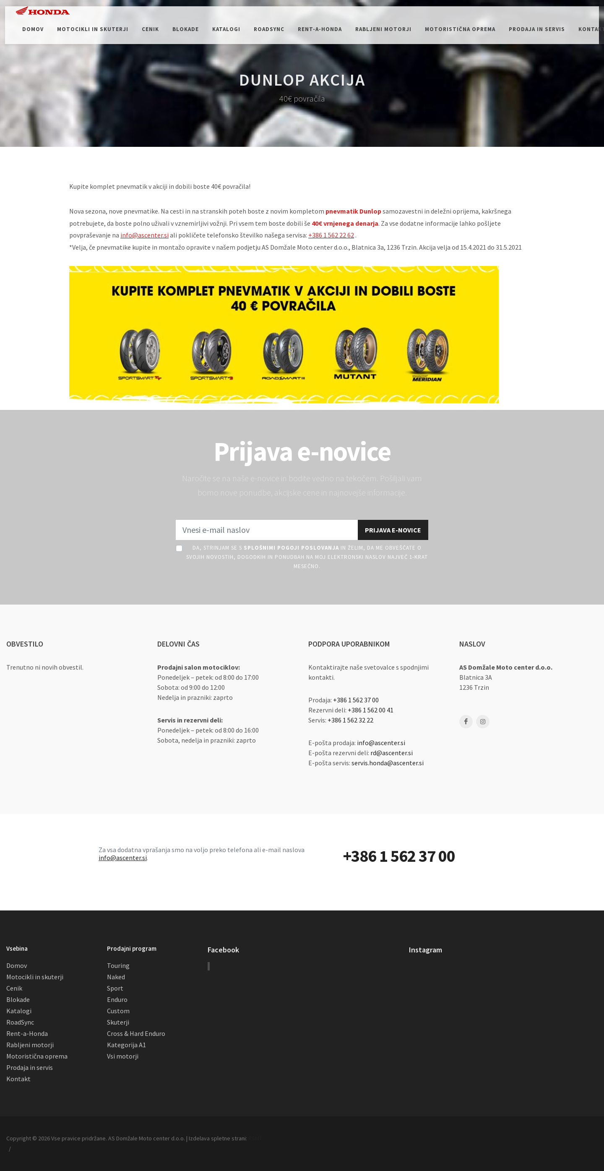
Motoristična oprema (37, 1056)
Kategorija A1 (126, 1045)
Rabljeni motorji (30, 1045)
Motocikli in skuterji (34, 977)
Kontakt (18, 1079)
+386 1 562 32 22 (350, 720)
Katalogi (18, 1011)
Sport (115, 988)
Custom (118, 1011)
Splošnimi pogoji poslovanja (291, 547)
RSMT (255, 1138)
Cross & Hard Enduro (136, 1033)
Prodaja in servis (29, 1067)
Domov (16, 965)
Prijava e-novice (393, 530)
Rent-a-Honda (27, 1033)
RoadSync (20, 1022)
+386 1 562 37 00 (356, 700)
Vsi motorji (122, 1056)
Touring (118, 965)
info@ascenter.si (381, 742)
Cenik (14, 988)
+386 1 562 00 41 (370, 710)
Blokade (18, 999)
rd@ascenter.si (391, 753)
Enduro (117, 999)
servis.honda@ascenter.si (387, 763)
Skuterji (118, 1022)
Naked (116, 977)
